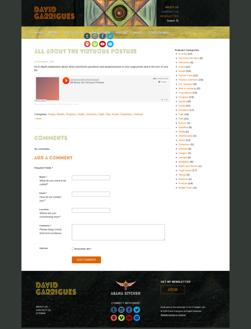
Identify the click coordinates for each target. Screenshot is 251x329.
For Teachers (185, 84)
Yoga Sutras (185, 170)
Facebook (129, 308)
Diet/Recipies (185, 135)
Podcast (122, 32)
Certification (74, 32)
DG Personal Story (188, 58)
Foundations (185, 92)
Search (171, 20)
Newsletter (169, 16)
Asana (51, 114)
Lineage (182, 157)
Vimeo (95, 42)
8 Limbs (182, 53)
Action (115, 114)
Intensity (182, 148)
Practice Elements (188, 79)
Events (54, 32)
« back (37, 118)
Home (39, 32)
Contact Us (170, 11)
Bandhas (183, 127)
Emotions (91, 114)
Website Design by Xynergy (173, 315)
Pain (107, 114)
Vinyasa (182, 101)
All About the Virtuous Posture (68, 104)
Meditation (184, 161)
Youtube (102, 42)
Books (138, 32)
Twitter (137, 308)
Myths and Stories (188, 166)
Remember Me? (81, 248)
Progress (71, 114)
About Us (171, 7)
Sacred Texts (185, 75)
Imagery (182, 153)
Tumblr (113, 308)
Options (43, 248)
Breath (60, 114)
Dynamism (126, 114)
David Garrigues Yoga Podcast (45, 104)
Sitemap (41, 313)
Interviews (183, 62)
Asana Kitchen (99, 32)
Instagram (121, 308)
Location (44, 209)
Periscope (87, 42)
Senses (182, 123)
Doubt (81, 114)
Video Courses (158, 32)
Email (110, 42)
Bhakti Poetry (185, 187)
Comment (45, 225)
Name (43, 177)
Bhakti (181, 131)
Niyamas (183, 179)
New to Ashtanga (187, 88)
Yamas (182, 174)
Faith (101, 114)
